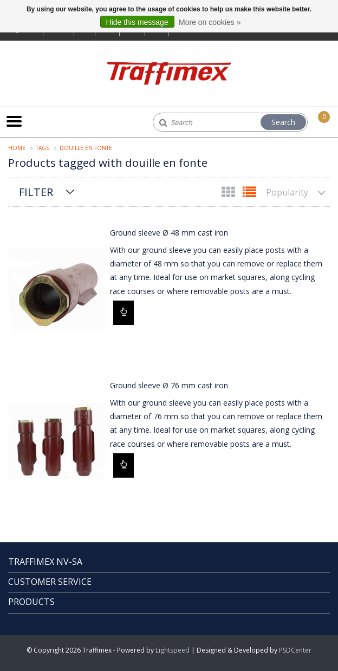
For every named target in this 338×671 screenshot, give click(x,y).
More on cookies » (209, 22)
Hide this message (137, 22)
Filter (36, 192)
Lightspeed (172, 650)
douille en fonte (86, 148)
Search (283, 122)
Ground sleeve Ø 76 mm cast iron (169, 385)
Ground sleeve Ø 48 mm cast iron (169, 232)
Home (16, 148)
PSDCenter (295, 650)
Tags (42, 148)
